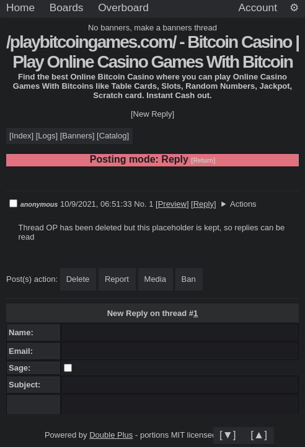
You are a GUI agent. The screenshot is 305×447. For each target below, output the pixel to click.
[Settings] (294, 8)
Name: (23, 332)
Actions (243, 204)
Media (155, 279)
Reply (203, 204)
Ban (189, 279)
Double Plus (111, 435)
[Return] (203, 160)
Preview (172, 204)
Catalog (113, 135)
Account (258, 7)
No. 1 (145, 204)
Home (20, 7)
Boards (67, 7)
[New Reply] (152, 114)
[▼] (227, 434)
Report (117, 279)
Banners (77, 135)
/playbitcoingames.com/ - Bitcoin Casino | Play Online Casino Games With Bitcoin (152, 51)
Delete (78, 279)
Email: (23, 351)
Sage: (22, 367)
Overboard (123, 7)
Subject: (27, 384)
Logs (46, 135)
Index (22, 135)
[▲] (258, 434)
